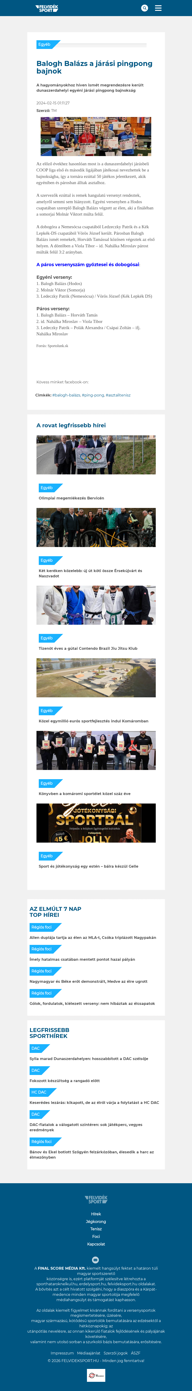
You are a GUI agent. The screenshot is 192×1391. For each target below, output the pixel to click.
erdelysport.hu (92, 1284)
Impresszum (62, 1353)
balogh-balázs (67, 395)
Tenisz (96, 1229)
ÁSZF (135, 1353)
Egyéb (44, 44)
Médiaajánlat (88, 1353)
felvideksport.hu (122, 1284)
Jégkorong (96, 1222)
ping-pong (94, 395)
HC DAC (38, 1092)
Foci (96, 1236)
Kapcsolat (96, 1244)
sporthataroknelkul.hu (57, 1284)
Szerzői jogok (116, 1353)
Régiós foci (41, 927)
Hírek (96, 1214)
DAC (35, 1048)
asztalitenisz (119, 395)
